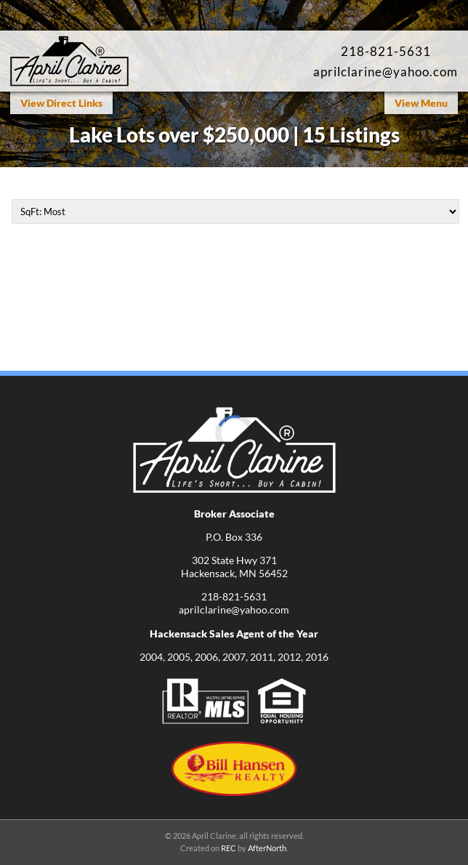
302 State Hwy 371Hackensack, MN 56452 (234, 566)
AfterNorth (267, 848)
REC (228, 848)
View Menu (421, 103)
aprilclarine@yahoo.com (385, 71)
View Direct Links (61, 103)
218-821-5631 (386, 51)
